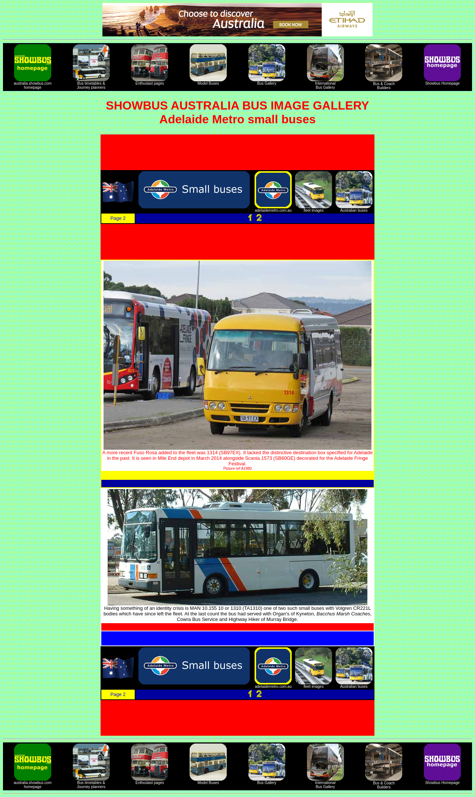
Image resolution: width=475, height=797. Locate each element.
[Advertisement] (237, 152)
